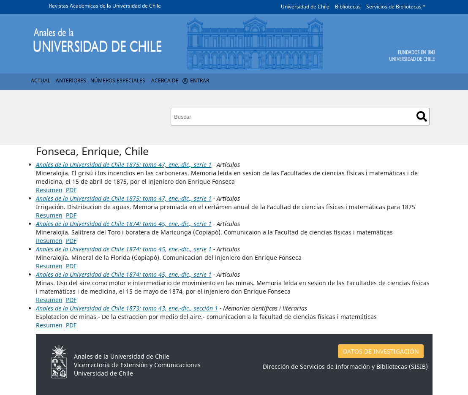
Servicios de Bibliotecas (394, 6)
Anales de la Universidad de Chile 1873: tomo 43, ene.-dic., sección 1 (127, 308)
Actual (40, 80)
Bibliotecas (348, 6)
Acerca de (165, 80)
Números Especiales (117, 80)
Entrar (199, 80)
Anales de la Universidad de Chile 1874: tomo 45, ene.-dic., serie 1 (124, 224)
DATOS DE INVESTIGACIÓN (381, 351)
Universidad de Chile (305, 6)
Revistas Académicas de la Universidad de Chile (105, 5)
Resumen (49, 190)
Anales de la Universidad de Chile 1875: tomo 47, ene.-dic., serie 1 (124, 165)
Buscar (421, 116)
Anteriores (71, 80)
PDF (71, 190)
